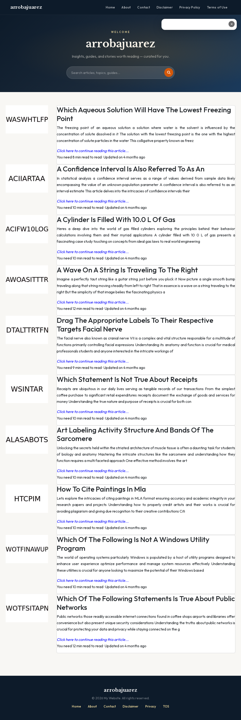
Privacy (150, 706)
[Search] (168, 72)
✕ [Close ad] (231, 24)
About (126, 7)
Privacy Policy (189, 7)
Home (110, 7)
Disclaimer (165, 7)
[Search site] (120, 72)
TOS (166, 706)
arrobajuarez (26, 7)
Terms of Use (217, 7)
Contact (143, 7)
